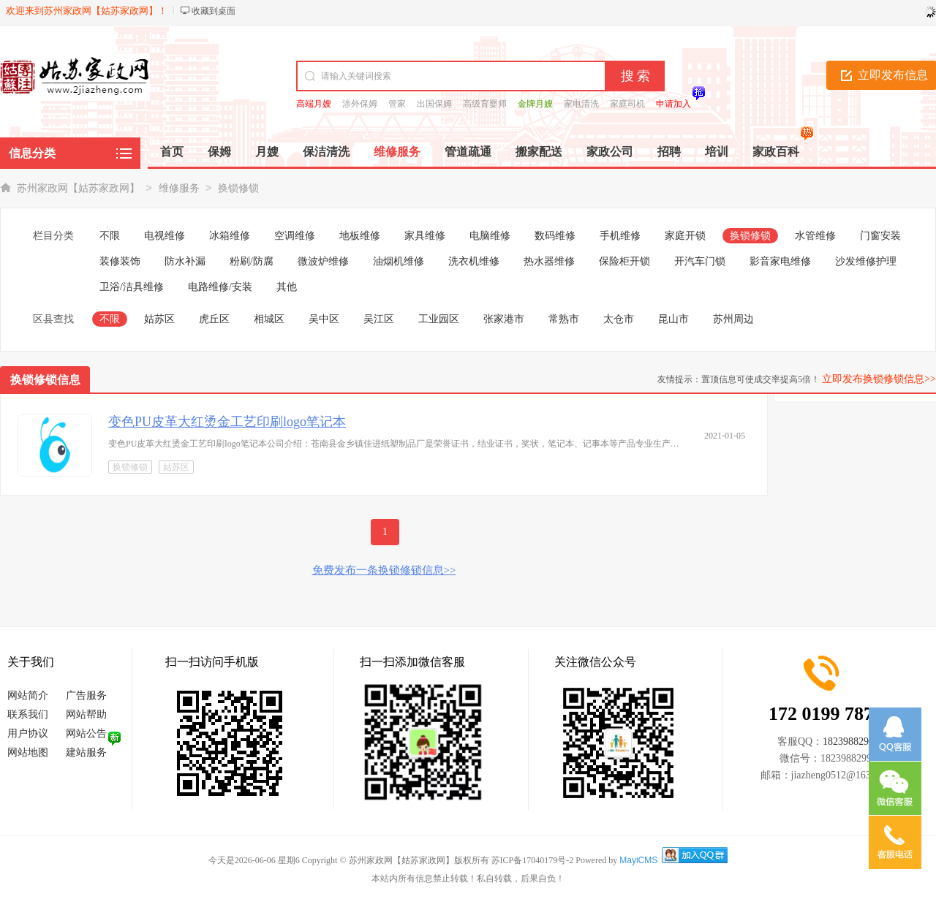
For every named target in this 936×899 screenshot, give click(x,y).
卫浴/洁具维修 (131, 286)
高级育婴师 (485, 104)
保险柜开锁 (624, 261)
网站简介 (27, 695)
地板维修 (359, 235)
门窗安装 (880, 235)
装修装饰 (119, 261)
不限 (109, 235)
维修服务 (179, 188)
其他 (286, 286)
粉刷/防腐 (251, 261)
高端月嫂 (313, 104)
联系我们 (27, 714)
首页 (172, 151)
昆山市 (673, 319)
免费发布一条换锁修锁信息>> (384, 570)
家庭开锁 (685, 235)
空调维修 (294, 235)
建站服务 (86, 752)
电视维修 (164, 235)
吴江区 (378, 319)
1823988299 (848, 741)
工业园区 (438, 319)
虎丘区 (214, 319)
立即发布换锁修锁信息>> (879, 378)
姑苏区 (159, 319)
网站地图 (27, 752)
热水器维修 (549, 261)
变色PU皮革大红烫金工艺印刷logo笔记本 (227, 421)
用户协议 (27, 733)
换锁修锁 (238, 188)
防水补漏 (185, 261)
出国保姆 (434, 104)
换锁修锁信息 (45, 379)
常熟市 (563, 319)
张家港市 (503, 319)
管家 (397, 104)
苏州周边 (733, 319)
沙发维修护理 (866, 261)
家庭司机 (627, 104)
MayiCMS (638, 860)
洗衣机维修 (473, 261)
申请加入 (673, 104)
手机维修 (620, 235)
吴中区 (324, 319)
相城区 (269, 319)
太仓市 (618, 319)
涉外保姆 (359, 104)
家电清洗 (581, 104)
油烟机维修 (398, 261)
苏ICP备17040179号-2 (532, 860)
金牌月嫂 (535, 104)
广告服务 (86, 695)
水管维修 (815, 235)
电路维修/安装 (220, 286)
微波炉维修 (323, 261)
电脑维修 (489, 235)
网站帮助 (86, 714)
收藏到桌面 (213, 11)
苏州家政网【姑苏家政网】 (78, 188)
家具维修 (424, 235)
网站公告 (86, 733)
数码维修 (555, 235)
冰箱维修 (229, 235)
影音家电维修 (780, 261)
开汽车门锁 (699, 261)
